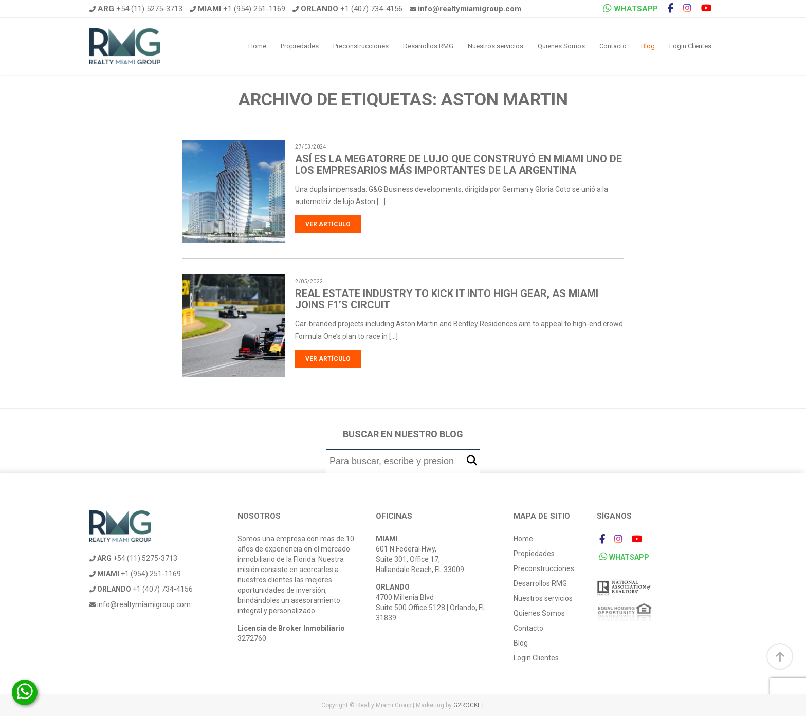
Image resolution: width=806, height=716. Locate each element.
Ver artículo (328, 224)
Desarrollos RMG (428, 46)
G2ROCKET (469, 705)
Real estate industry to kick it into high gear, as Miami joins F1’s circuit (446, 299)
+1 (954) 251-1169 (237, 8)
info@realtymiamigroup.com (140, 604)
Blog (648, 46)
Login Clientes (690, 46)
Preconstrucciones (361, 46)
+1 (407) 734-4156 (347, 8)
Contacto (613, 46)
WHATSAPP (630, 8)
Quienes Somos (561, 46)
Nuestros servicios (495, 46)
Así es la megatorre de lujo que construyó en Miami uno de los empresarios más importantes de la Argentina (458, 164)
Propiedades (300, 46)
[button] (472, 460)
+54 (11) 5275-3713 (135, 8)
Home (257, 46)
